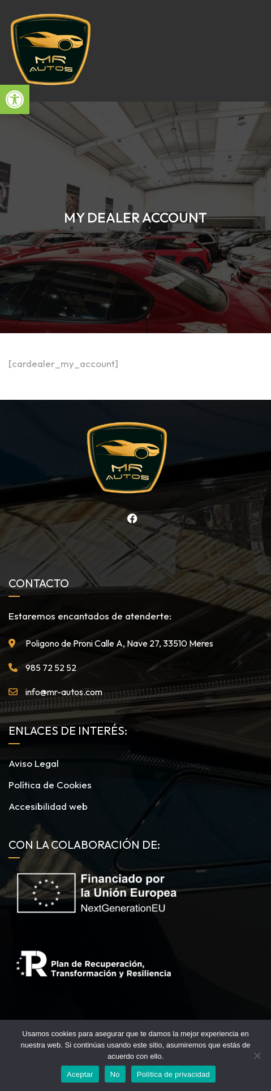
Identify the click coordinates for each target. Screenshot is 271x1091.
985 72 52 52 (50, 667)
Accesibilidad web (48, 806)
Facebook (129, 518)
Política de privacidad (173, 1074)
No (115, 1074)
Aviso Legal (33, 763)
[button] (14, 99)
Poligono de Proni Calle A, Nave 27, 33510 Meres (119, 643)
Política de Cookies (50, 785)
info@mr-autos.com (63, 691)
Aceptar (80, 1074)
